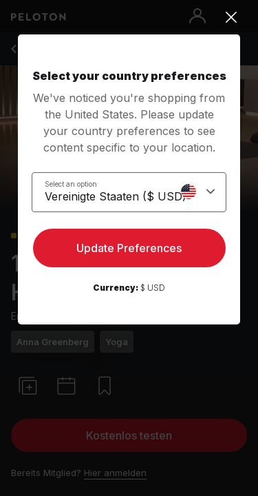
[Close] (129, 17)
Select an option (71, 184)
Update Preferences (129, 248)
